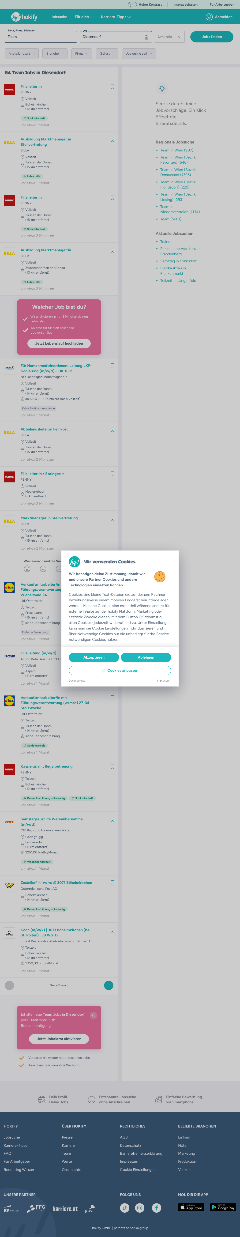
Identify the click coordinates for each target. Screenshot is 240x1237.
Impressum (164, 680)
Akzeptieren (94, 657)
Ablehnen (146, 657)
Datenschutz (77, 680)
